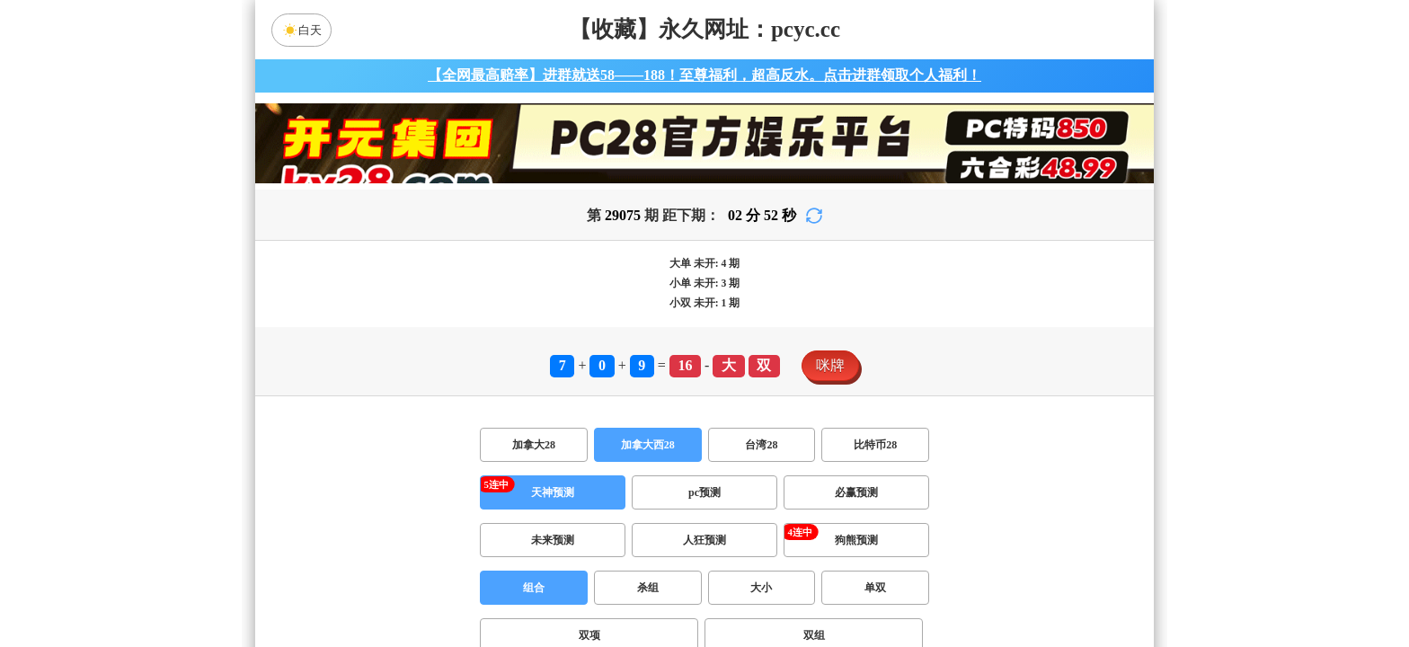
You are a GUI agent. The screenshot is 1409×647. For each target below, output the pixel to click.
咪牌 (830, 365)
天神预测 (552, 492)
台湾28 (761, 445)
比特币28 (875, 445)
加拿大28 (533, 445)
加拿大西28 (648, 445)
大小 (761, 587)
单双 (875, 587)
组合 (534, 587)
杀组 (648, 587)
